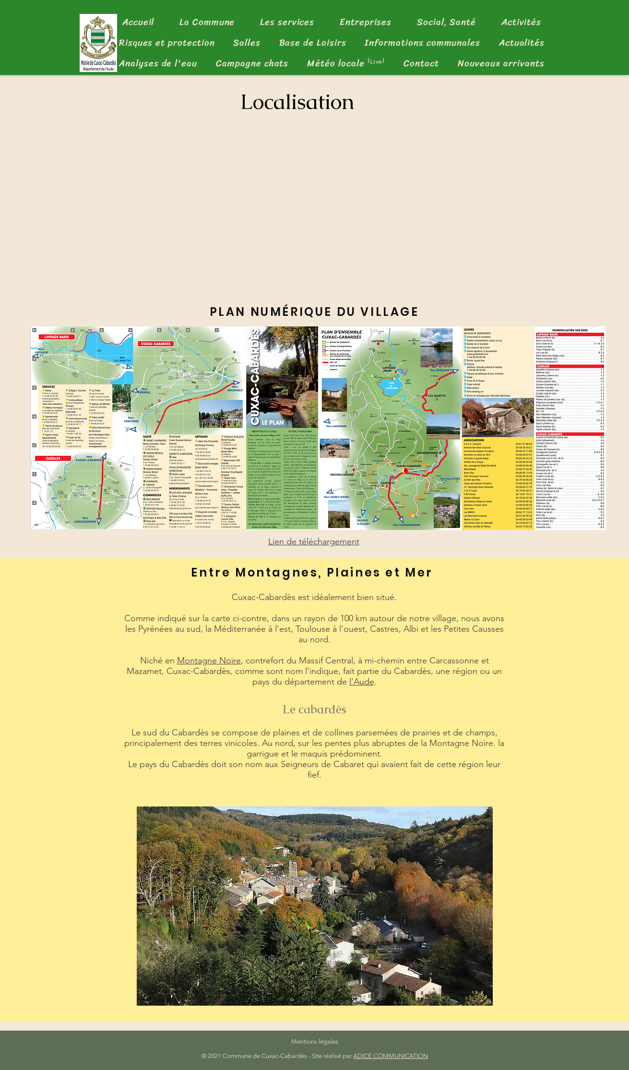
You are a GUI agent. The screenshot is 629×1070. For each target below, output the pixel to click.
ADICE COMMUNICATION (390, 1055)
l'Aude (361, 681)
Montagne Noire (209, 660)
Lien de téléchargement (313, 541)
